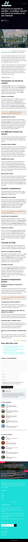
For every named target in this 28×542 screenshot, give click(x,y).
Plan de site (3, 535)
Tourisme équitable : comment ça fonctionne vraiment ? (11, 458)
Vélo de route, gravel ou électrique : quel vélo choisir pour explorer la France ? (12, 453)
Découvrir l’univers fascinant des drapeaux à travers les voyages (11, 443)
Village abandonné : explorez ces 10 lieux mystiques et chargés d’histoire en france (12, 422)
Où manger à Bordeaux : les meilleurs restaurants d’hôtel (12, 513)
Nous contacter (4, 533)
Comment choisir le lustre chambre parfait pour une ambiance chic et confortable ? (11, 416)
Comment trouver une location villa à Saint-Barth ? (11, 507)
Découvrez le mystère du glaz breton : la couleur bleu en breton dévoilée (12, 427)
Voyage (2, 499)
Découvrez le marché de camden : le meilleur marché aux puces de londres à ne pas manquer (12, 411)
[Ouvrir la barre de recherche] (22, 3)
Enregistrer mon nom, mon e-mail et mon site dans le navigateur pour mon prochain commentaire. (12, 383)
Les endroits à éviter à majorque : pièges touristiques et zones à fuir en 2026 (11, 406)
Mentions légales (4, 531)
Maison (2, 497)
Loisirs (2, 495)
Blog (2, 493)
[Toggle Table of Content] (12, 77)
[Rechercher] (15, 525)
